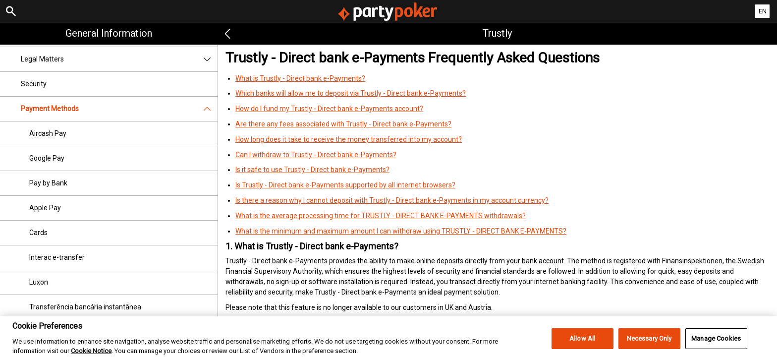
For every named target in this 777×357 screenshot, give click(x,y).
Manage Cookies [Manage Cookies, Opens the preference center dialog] (716, 345)
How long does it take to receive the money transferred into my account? (348, 139)
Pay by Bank (48, 183)
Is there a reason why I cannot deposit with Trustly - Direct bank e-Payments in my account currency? (392, 200)
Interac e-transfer (57, 257)
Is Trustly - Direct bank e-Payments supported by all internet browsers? (345, 185)
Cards (38, 233)
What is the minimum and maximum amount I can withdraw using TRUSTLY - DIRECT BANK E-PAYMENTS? (400, 231)
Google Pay (46, 158)
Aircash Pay (47, 133)
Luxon (38, 282)
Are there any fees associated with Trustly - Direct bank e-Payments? (343, 124)
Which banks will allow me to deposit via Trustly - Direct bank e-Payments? (350, 93)
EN (763, 11)
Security (34, 84)
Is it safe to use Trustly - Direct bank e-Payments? (312, 170)
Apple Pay (45, 208)
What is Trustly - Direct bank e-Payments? (300, 78)
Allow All (582, 345)
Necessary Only (649, 345)
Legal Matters (119, 59)
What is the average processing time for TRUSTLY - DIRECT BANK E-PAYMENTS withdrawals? (380, 216)
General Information (108, 33)
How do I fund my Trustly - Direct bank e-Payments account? (329, 109)
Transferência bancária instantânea (85, 307)
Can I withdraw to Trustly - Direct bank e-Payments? (315, 155)
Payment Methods (119, 109)
